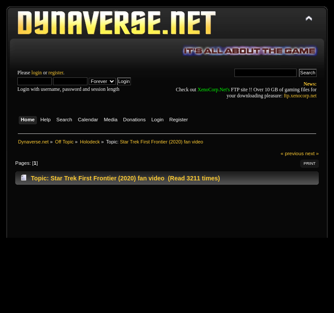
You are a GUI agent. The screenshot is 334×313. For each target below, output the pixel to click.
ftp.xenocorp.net (300, 95)
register (55, 72)
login (36, 72)
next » (312, 153)
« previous (292, 153)
